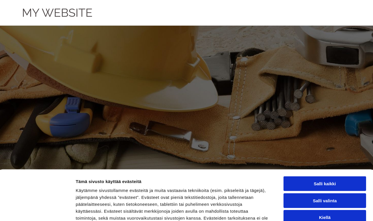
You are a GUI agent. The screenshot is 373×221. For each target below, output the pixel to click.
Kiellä (325, 165)
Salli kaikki (325, 132)
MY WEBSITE (57, 12)
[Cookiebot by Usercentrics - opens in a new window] (37, 209)
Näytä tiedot (308, 209)
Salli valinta (325, 148)
